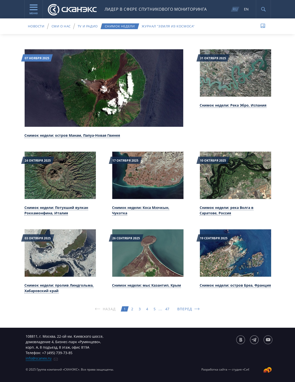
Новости (36, 26)
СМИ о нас (61, 26)
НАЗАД (109, 309)
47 (167, 309)
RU (235, 9)
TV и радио (88, 26)
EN (246, 9)
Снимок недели (120, 26)
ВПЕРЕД (184, 309)
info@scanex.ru (39, 358)
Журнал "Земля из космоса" (168, 26)
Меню (33, 9)
